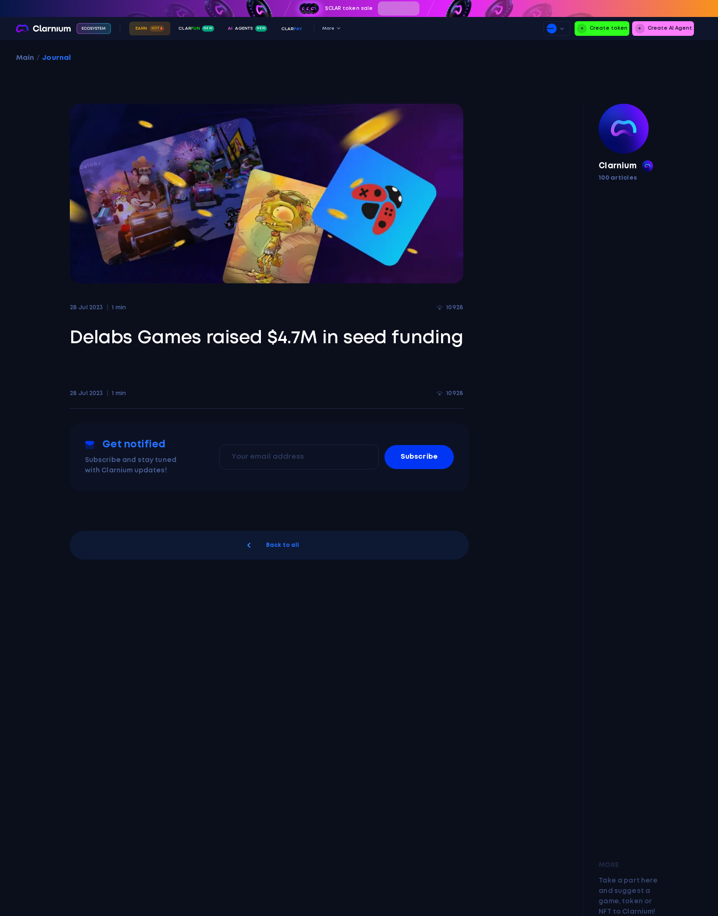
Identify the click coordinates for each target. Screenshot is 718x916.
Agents (247, 28)
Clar (196, 28)
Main (25, 58)
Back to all (271, 545)
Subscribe (419, 457)
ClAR (292, 29)
